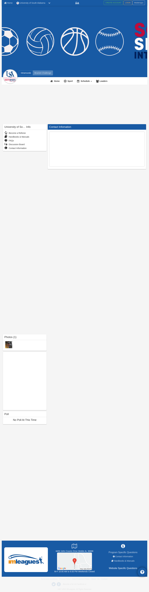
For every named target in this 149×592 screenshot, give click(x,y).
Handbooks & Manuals (16, 137)
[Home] (55, 81)
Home (57, 81)
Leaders (104, 81)
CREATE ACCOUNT (113, 3)
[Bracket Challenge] (43, 73)
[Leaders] (102, 81)
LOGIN (128, 3)
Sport (70, 81)
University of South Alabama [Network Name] (30, 3)
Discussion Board (14, 144)
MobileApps (138, 3)
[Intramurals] (26, 73)
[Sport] (68, 81)
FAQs (9, 140)
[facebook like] (25, 380)
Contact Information (15, 148)
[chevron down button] (49, 3)
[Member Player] (77, 3)
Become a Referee (15, 133)
